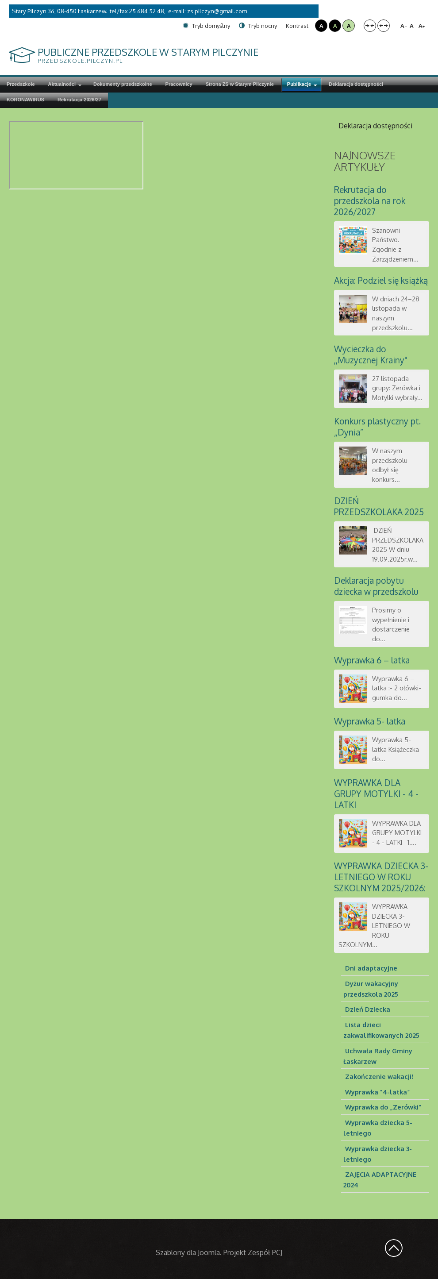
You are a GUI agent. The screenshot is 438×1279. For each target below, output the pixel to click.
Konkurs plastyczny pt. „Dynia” (377, 427)
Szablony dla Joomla (188, 1252)
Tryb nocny (258, 25)
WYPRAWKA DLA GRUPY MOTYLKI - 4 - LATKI (376, 793)
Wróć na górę (394, 1248)
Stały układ (370, 25)
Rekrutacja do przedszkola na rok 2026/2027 (369, 200)
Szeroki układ (383, 25)
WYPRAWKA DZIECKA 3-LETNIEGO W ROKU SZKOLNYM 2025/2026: (381, 877)
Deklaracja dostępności (375, 125)
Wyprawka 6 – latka (372, 660)
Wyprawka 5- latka (369, 721)
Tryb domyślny (206, 25)
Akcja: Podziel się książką (381, 280)
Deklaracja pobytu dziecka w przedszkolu (376, 586)
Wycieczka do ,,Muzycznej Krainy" (370, 354)
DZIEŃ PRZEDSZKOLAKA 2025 (379, 506)
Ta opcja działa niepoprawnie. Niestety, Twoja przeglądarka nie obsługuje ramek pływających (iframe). (76, 155)
